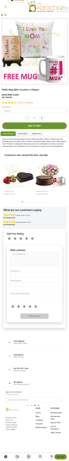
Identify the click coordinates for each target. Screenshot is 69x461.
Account (39, 423)
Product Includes (22, 133)
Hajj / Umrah (56, 432)
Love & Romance (55, 427)
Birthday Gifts (56, 413)
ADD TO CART (34, 126)
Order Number (15, 281)
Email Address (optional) (19, 294)
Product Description (8, 133)
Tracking (39, 420)
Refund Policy (41, 427)
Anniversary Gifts (55, 417)
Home (38, 413)
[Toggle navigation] (5, 6)
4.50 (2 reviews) (25, 102)
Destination (6, 107)
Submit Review (35, 316)
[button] (22, 201)
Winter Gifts (56, 422)
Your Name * (15, 271)
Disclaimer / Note (36, 133)
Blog (37, 416)
